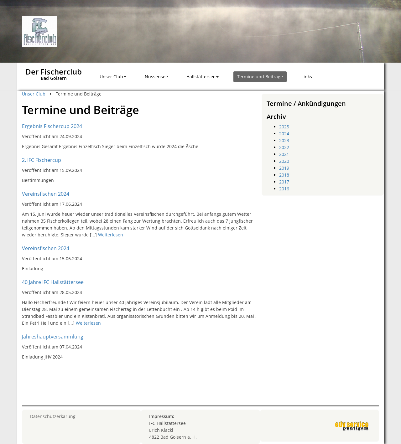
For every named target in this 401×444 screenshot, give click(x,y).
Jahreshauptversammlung (52, 336)
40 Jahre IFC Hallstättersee (53, 282)
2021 (284, 154)
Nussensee (156, 77)
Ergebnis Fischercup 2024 (52, 126)
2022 (284, 147)
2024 (284, 134)
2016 (284, 189)
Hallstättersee (202, 77)
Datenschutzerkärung (53, 416)
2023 (284, 140)
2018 (284, 175)
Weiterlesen (110, 235)
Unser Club (113, 77)
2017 (284, 182)
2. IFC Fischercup (41, 160)
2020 (284, 161)
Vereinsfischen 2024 (45, 193)
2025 (284, 127)
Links (306, 77)
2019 (284, 168)
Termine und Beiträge (260, 77)
